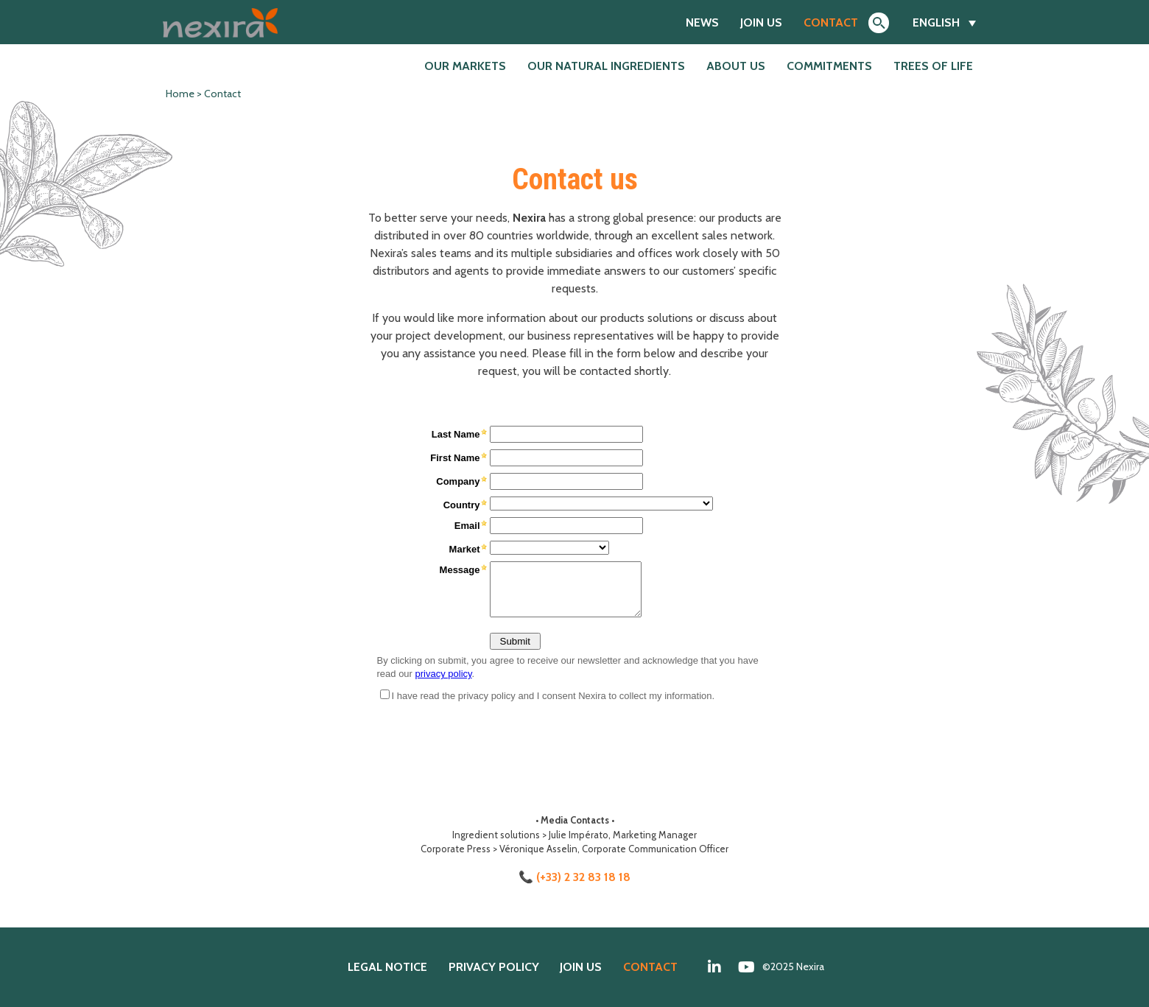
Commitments (829, 66)
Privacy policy (494, 967)
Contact (831, 22)
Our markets (465, 66)
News (702, 22)
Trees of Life (933, 66)
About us (735, 66)
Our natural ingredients (606, 66)
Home (180, 93)
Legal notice (387, 967)
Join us (761, 22)
